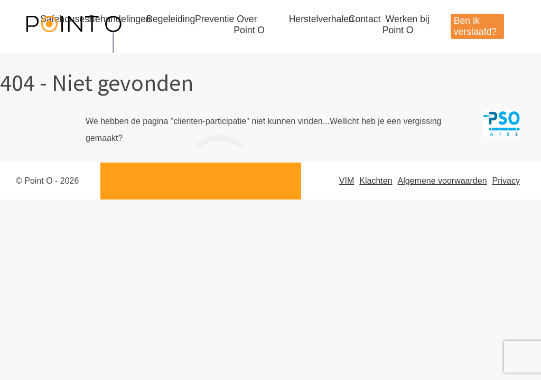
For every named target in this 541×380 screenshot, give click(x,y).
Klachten (375, 180)
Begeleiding (170, 19)
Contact (365, 19)
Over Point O (249, 24)
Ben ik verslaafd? (475, 26)
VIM (346, 180)
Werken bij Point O (406, 24)
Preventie (214, 19)
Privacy (506, 180)
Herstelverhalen (321, 19)
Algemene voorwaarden (442, 180)
